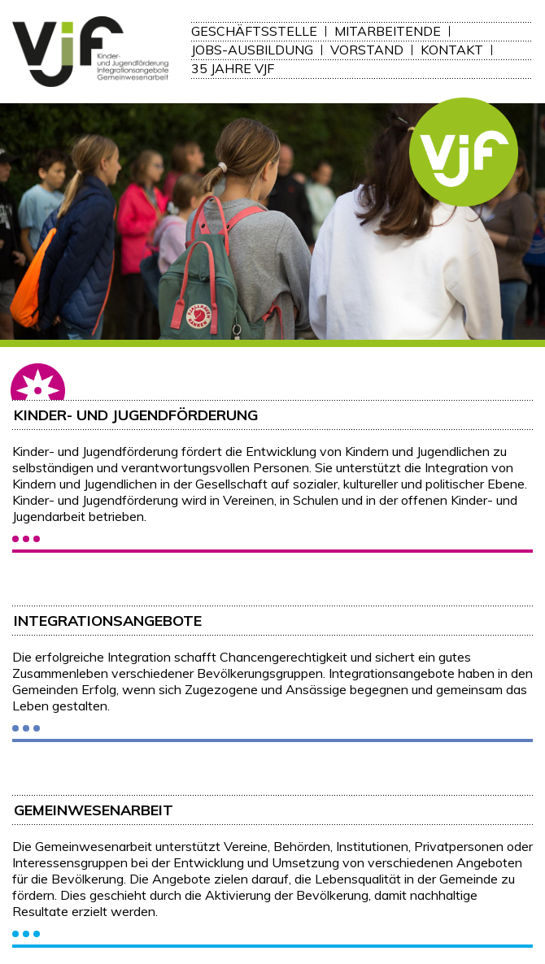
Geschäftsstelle (254, 31)
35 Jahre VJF (232, 68)
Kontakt (452, 50)
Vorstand (366, 50)
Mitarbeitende (387, 31)
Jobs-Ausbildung (252, 50)
